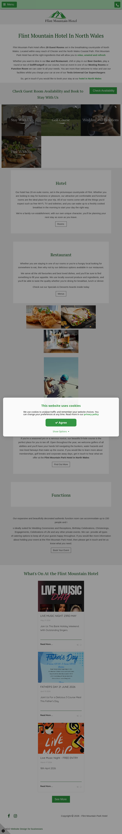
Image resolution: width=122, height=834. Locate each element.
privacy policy (91, 414)
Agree (61, 422)
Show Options (61, 431)
